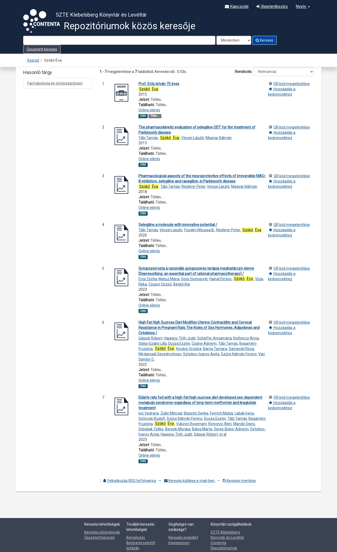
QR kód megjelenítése (292, 84)
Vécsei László (192, 138)
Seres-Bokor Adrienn (231, 429)
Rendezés (243, 72)
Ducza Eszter (179, 343)
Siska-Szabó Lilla (152, 343)
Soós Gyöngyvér (194, 279)
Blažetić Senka (196, 413)
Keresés (264, 40)
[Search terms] (119, 40)
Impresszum (179, 543)
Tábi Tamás (148, 138)
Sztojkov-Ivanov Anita (201, 354)
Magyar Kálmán (219, 138)
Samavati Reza (241, 349)
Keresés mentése (239, 481)
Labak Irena (244, 413)
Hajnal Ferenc (220, 279)
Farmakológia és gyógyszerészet (54, 83)
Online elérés (149, 110)
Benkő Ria (181, 284)
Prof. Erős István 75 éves (158, 84)
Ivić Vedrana (148, 413)
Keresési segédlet (183, 537)
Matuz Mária (169, 279)
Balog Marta (202, 429)
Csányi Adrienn (204, 343)
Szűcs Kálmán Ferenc (239, 354)
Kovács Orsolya (188, 349)
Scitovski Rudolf (151, 418)
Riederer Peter (193, 186)
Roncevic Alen (220, 424)
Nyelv (303, 6)
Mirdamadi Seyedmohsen (159, 354)
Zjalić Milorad (171, 413)
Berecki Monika (177, 429)
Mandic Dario (244, 424)
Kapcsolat (237, 6)
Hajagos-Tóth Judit (180, 338)
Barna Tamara (215, 349)
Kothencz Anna (246, 338)
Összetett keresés (42, 49)
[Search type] (233, 40)
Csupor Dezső (160, 284)
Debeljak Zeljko (150, 429)
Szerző (33, 60)
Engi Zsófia (147, 279)
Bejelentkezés (272, 6)
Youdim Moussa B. (199, 230)
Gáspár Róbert (150, 338)
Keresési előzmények (102, 532)
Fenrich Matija (221, 413)
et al (222, 434)
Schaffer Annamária (214, 338)
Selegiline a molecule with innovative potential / (177, 225)
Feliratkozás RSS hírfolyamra (129, 481)
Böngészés (135, 537)
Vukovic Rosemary (191, 424)
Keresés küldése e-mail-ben (189, 481)
